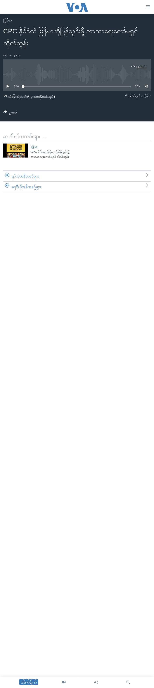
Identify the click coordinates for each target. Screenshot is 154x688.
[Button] (10, 113)
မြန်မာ (7, 20)
